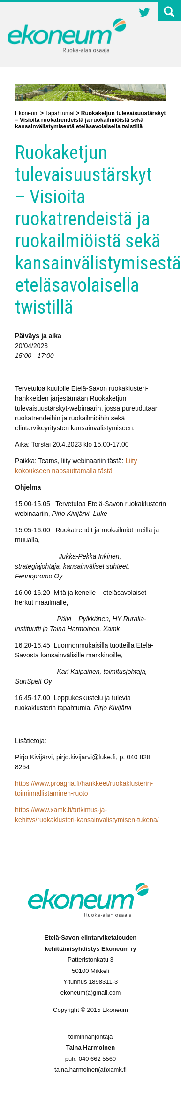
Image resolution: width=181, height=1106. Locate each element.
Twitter (144, 13)
